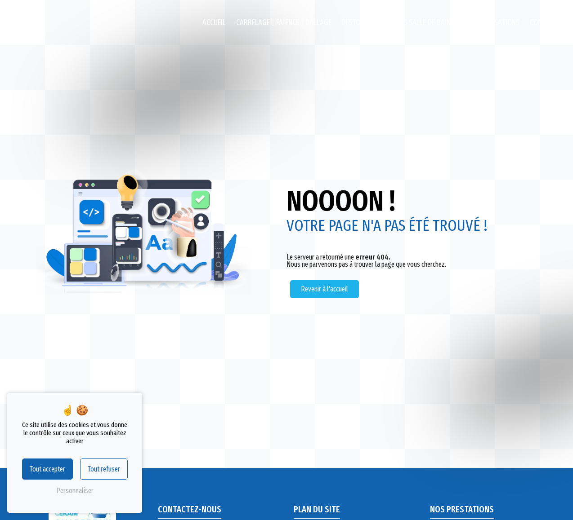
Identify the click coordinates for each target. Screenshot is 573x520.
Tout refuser (104, 469)
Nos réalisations (491, 22)
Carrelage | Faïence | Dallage (283, 22)
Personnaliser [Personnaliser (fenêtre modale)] (75, 490)
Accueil (214, 22)
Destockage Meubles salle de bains (397, 22)
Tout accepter (47, 469)
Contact (543, 22)
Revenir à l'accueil (324, 289)
